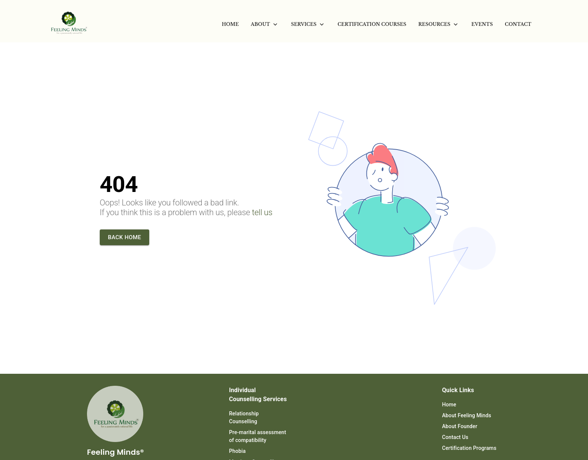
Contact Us (455, 437)
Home (449, 405)
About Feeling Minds (466, 415)
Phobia (237, 451)
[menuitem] (230, 24)
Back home (124, 237)
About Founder (459, 426)
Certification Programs (469, 448)
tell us (262, 212)
